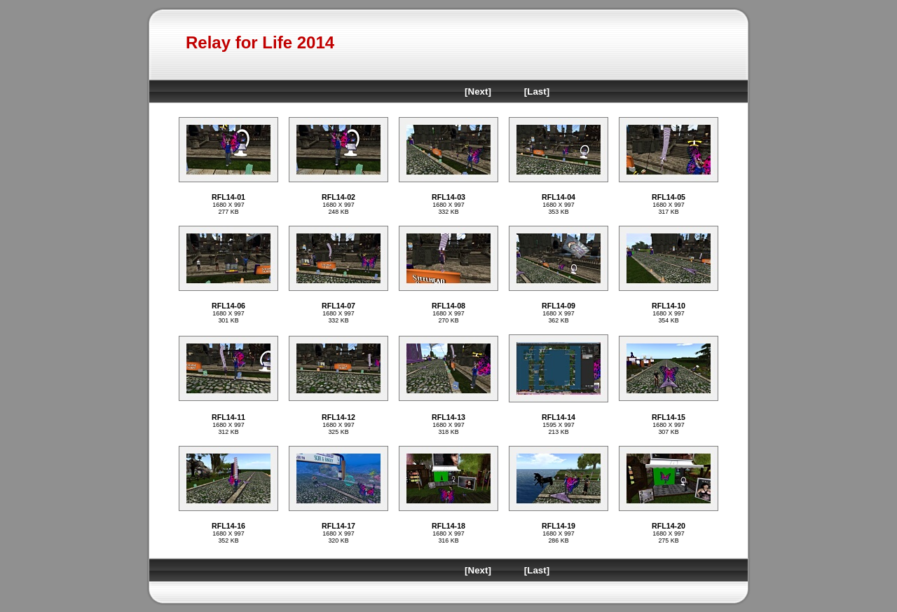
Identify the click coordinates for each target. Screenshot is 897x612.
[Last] (536, 91)
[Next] (478, 91)
